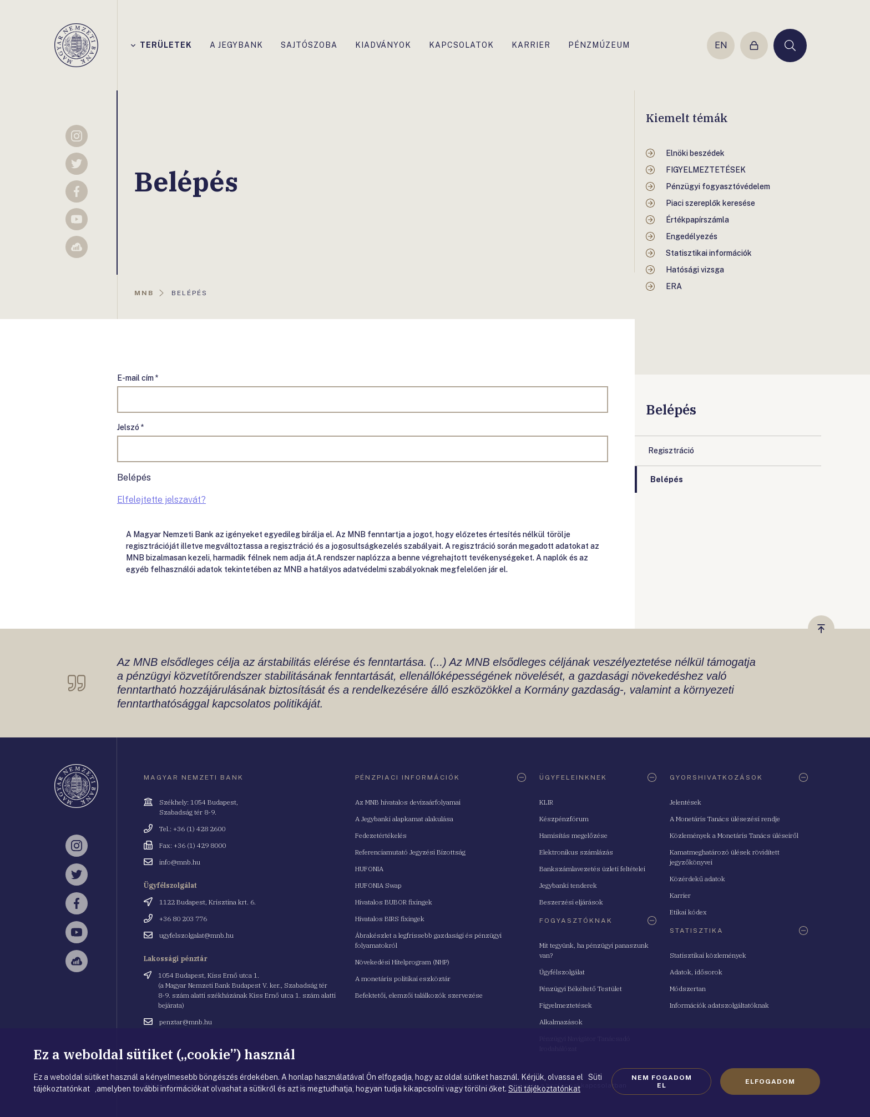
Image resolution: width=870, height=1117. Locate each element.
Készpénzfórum (564, 819)
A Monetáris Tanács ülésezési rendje (725, 819)
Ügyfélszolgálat (562, 972)
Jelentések (685, 802)
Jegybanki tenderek (568, 885)
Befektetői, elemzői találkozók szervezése (419, 995)
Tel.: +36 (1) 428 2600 (192, 829)
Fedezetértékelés (381, 835)
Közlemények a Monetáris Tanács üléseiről (734, 835)
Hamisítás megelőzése (573, 835)
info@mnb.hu (179, 862)
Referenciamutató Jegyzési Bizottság (410, 852)
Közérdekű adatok (697, 879)
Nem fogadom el (661, 1081)
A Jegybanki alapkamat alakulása (404, 819)
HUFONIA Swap (378, 885)
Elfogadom (770, 1081)
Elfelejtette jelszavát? (161, 499)
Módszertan (688, 988)
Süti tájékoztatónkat (544, 1088)
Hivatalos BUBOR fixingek (393, 902)
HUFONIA (369, 869)
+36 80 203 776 (183, 918)
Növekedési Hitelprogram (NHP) (402, 962)
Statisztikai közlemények (708, 955)
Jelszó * (130, 427)
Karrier (680, 895)
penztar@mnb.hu (185, 1022)
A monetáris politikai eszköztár (403, 978)
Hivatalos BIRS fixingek (389, 918)
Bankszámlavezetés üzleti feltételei (592, 869)
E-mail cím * (138, 377)
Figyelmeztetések (565, 1005)
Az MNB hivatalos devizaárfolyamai (408, 802)
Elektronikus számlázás (576, 852)
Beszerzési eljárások (571, 902)
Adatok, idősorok (696, 972)
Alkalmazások (561, 1022)
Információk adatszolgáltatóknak (719, 1005)
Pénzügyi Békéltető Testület (580, 988)
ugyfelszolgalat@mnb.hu (196, 935)
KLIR (546, 802)
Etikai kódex (688, 912)
